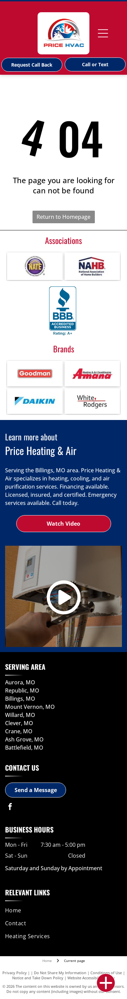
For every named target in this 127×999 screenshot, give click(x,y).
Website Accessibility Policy (91, 977)
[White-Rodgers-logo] (92, 401)
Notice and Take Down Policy (37, 977)
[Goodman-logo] (35, 373)
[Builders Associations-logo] (92, 266)
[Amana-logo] (92, 373)
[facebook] (10, 807)
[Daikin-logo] (35, 401)
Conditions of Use (106, 972)
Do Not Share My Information (60, 972)
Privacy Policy (14, 972)
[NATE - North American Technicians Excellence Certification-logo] (35, 266)
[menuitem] (62, 910)
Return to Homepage (63, 217)
